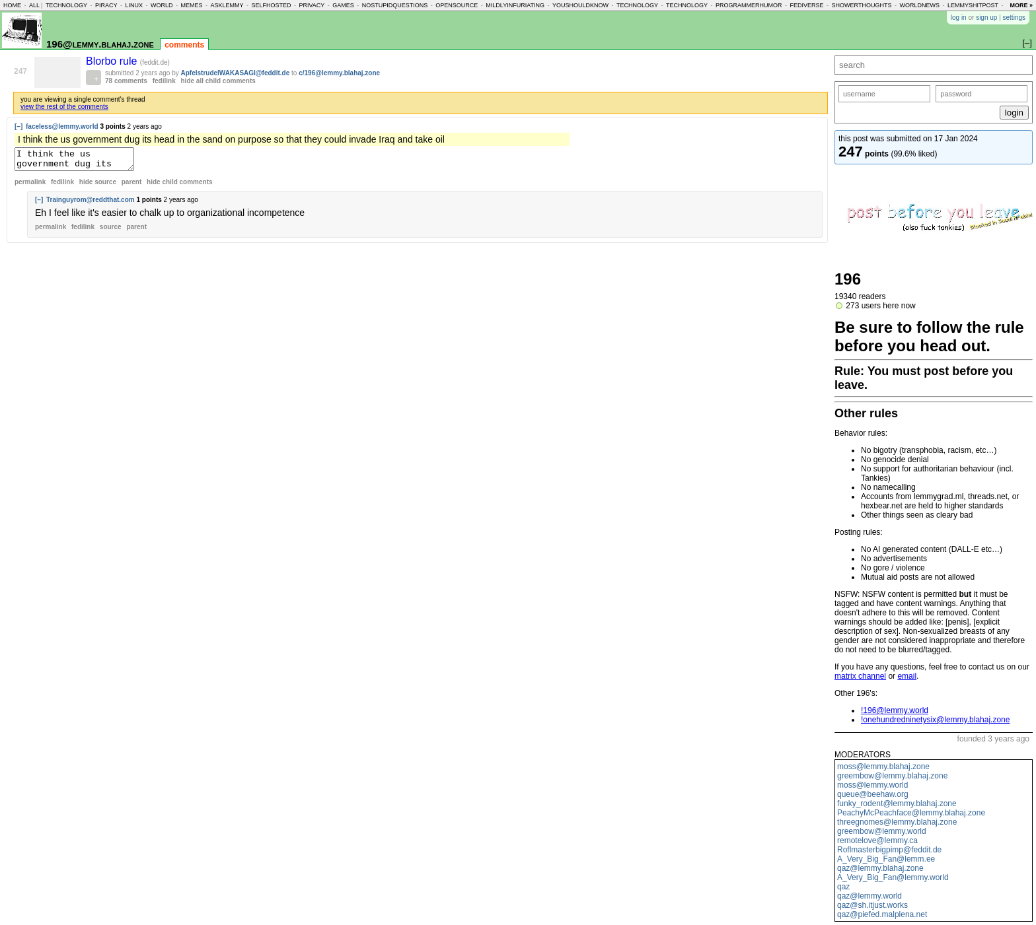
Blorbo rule (113, 61)
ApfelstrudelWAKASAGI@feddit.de (235, 73)
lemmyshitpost (972, 5)
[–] (18, 126)
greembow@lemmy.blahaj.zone (892, 775)
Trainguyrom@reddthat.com (90, 203)
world (162, 5)
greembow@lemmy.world (881, 831)
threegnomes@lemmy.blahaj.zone (897, 822)
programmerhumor (749, 5)
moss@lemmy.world (872, 785)
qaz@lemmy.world (869, 896)
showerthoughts (862, 5)
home (12, 5)
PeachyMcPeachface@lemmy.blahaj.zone (911, 812)
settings (1014, 17)
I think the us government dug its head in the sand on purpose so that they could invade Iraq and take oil (81, 161)
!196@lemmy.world (894, 710)
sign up (986, 17)
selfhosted (271, 5)
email (906, 676)
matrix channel (860, 676)
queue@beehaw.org (872, 794)
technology (66, 5)
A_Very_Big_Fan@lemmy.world (893, 877)
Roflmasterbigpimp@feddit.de (889, 849)
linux (134, 5)
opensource (456, 5)
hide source (97, 185)
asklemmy (226, 5)
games (343, 5)
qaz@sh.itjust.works (872, 905)
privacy (311, 5)
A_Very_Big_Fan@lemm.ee (886, 859)
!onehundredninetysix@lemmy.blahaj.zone (935, 719)
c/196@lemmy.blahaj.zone (339, 73)
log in (959, 17)
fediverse (807, 5)
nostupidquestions (395, 5)
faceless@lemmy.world (62, 126)
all (34, 5)
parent (132, 185)
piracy (106, 5)
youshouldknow (580, 5)
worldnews (919, 5)
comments (184, 45)
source (111, 230)
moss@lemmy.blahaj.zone (883, 766)
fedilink (164, 81)
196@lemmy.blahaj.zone (100, 44)
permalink (30, 185)
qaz (843, 886)
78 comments (126, 81)
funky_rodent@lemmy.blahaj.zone (897, 803)
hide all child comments (218, 81)
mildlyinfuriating (515, 5)
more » (1021, 5)
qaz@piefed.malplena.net (882, 914)
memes (191, 5)
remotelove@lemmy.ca (877, 840)
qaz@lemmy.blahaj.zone (880, 868)
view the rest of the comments (64, 106)
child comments (179, 185)
